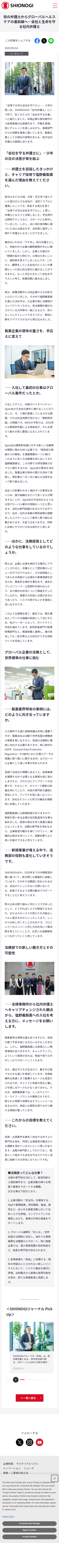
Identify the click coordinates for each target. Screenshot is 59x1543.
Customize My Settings (29, 1523)
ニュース (29, 1468)
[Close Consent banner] (54, 1478)
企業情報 (8, 1463)
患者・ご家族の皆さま (15, 1473)
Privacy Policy (8, 1516)
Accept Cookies (29, 1537)
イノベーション (12, 1468)
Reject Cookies (29, 1530)
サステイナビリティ (27, 1463)
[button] (8, 1380)
